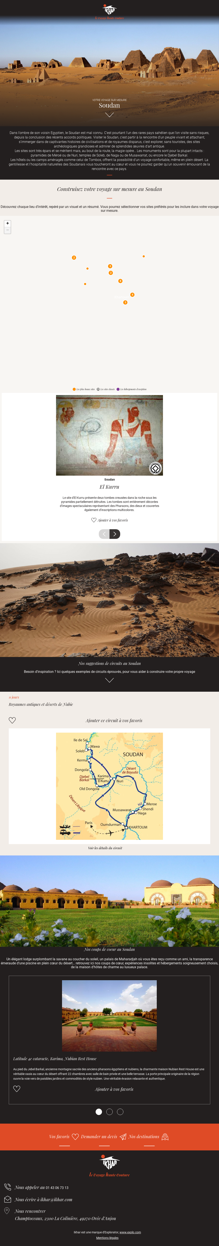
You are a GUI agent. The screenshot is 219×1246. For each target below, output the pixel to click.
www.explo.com (130, 1232)
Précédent (104, 534)
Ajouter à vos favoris (113, 520)
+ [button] (7, 224)
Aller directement (109, 117)
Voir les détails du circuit (105, 848)
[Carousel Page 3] (120, 1112)
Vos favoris (59, 1136)
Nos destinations (144, 1136)
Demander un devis (99, 1136)
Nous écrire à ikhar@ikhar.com (43, 1199)
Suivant (115, 534)
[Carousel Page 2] (109, 1112)
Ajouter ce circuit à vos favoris (114, 720)
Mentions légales (107, 1238)
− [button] (7, 230)
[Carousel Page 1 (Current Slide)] (99, 1112)
